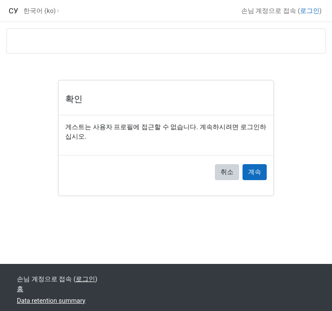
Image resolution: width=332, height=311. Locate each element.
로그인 (309, 11)
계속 (254, 172)
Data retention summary (51, 301)
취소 (226, 172)
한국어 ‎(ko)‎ (39, 11)
